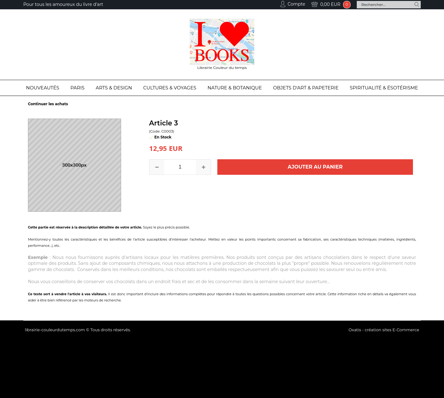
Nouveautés (42, 88)
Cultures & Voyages (169, 88)
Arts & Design (114, 88)
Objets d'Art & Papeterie (306, 88)
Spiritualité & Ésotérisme (384, 88)
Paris (77, 88)
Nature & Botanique (234, 88)
